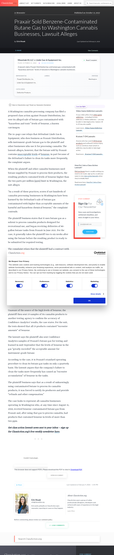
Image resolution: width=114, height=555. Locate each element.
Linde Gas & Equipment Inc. (26, 83)
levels (35, 154)
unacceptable (24, 154)
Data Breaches (49, 3)
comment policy (46, 520)
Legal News (61, 3)
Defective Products (24, 92)
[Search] (99, 3)
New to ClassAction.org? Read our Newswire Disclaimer (30, 105)
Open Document (57, 475)
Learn (70, 3)
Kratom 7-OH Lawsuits (93, 154)
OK (89, 301)
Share (18, 50)
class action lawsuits (91, 176)
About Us (77, 3)
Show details (96, 294)
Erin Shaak (21, 41)
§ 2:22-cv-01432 (48, 63)
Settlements (36, 3)
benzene (45, 154)
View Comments (93, 50)
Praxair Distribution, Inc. (25, 79)
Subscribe (90, 232)
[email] (90, 224)
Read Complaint (90, 60)
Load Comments (57, 525)
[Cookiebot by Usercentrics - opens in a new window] (95, 253)
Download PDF (76, 469)
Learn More (71, 511)
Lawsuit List (24, 3)
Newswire (20, 13)
